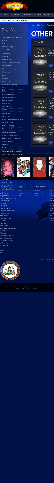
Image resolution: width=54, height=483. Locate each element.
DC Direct (37, 191)
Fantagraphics (4, 213)
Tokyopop (3, 233)
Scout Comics (4, 225)
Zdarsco (4, 195)
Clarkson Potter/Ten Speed (10, 69)
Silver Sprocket (6, 179)
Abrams (4, 40)
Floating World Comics (9, 97)
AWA (51, 198)
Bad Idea (5, 56)
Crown (4, 75)
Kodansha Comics (5, 218)
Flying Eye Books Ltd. (8, 100)
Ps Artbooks (5, 145)
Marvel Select (38, 193)
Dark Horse (3, 206)
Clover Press (6, 72)
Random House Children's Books (12, 151)
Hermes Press (6, 107)
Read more (24, 20)
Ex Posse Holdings (8, 94)
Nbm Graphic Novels (8, 129)
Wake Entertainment (8, 189)
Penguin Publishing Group (10, 135)
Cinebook (3, 203)
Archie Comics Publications (8, 198)
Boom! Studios (4, 201)
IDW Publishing (4, 215)
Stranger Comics (7, 183)
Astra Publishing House (9, 47)
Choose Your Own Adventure (11, 62)
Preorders (16, 14)
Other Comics (41, 25)
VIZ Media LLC (4, 245)
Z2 (3, 192)
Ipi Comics (5, 116)
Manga (2, 250)
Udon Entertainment (6, 238)
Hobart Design (34, 288)
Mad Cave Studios (7, 122)
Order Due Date (47, 260)
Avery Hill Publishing (8, 50)
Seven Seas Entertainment (8, 228)
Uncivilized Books (7, 186)
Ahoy (3, 43)
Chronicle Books (7, 66)
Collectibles (28, 14)
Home (5, 14)
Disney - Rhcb (6, 81)
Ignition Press (6, 113)
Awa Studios (6, 53)
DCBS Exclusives (43, 14)
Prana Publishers (7, 141)
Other (1, 253)
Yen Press (3, 248)
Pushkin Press (6, 148)
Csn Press (5, 78)
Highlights (5, 110)
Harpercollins (6, 103)
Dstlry (4, 91)
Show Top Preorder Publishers (11, 31)
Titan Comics (4, 230)
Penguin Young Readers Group (11, 138)
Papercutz (3, 223)
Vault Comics (4, 243)
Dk (3, 88)
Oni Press (3, 220)
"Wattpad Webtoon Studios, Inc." (12, 37)
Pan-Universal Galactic (9, 132)
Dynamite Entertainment (7, 211)
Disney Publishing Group (9, 84)
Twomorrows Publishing (7, 235)
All (3, 34)
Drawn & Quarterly (5, 208)
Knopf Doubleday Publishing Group (12, 119)
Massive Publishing (8, 126)
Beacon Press (6, 59)
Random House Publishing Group (12, 154)
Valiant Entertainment (6, 240)
